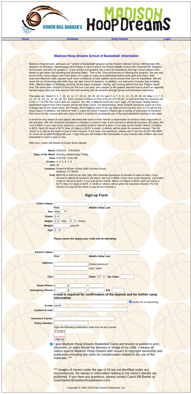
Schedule (72, 38)
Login (167, 38)
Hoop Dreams (120, 38)
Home (25, 38)
